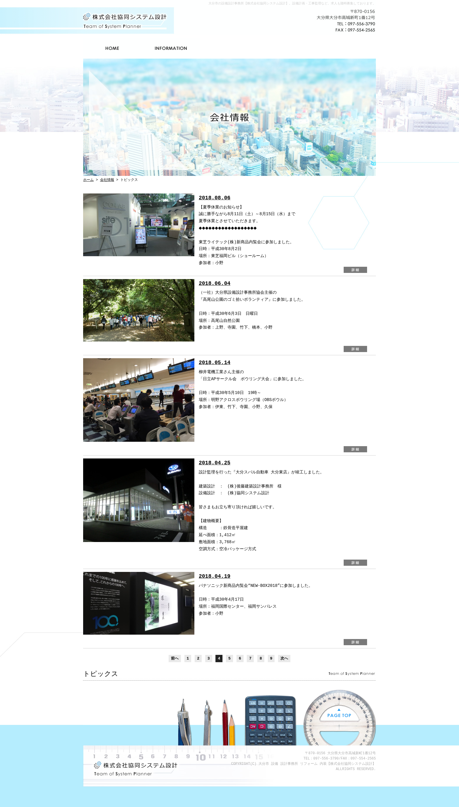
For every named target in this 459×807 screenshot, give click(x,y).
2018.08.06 (214, 197)
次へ (284, 658)
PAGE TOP (339, 713)
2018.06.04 (214, 283)
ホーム (112, 48)
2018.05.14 (214, 362)
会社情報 (171, 48)
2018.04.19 (214, 576)
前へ (175, 658)
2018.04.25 (214, 462)
